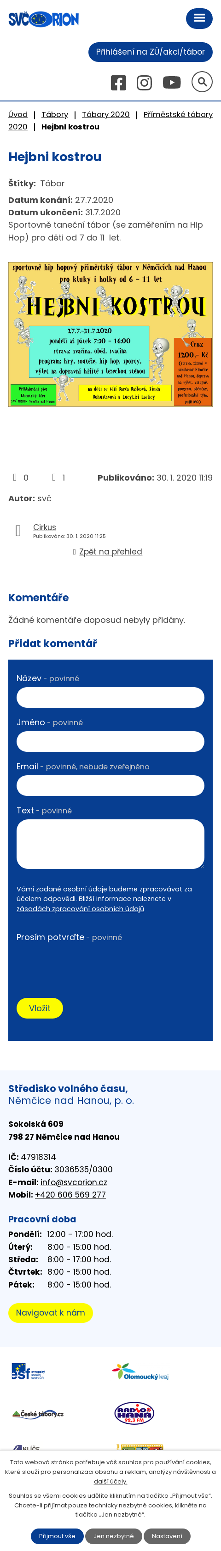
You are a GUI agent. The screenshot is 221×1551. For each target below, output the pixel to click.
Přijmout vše (57, 1536)
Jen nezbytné (113, 1536)
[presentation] (87, 963)
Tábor (52, 183)
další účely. (111, 1481)
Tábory (54, 114)
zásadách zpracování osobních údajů (80, 908)
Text (44, 810)
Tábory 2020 (106, 114)
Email (83, 766)
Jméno (50, 722)
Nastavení (167, 1536)
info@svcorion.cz (74, 1182)
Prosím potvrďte (69, 937)
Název (48, 678)
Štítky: (22, 183)
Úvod (18, 114)
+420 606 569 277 (70, 1194)
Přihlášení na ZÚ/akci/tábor (150, 51)
